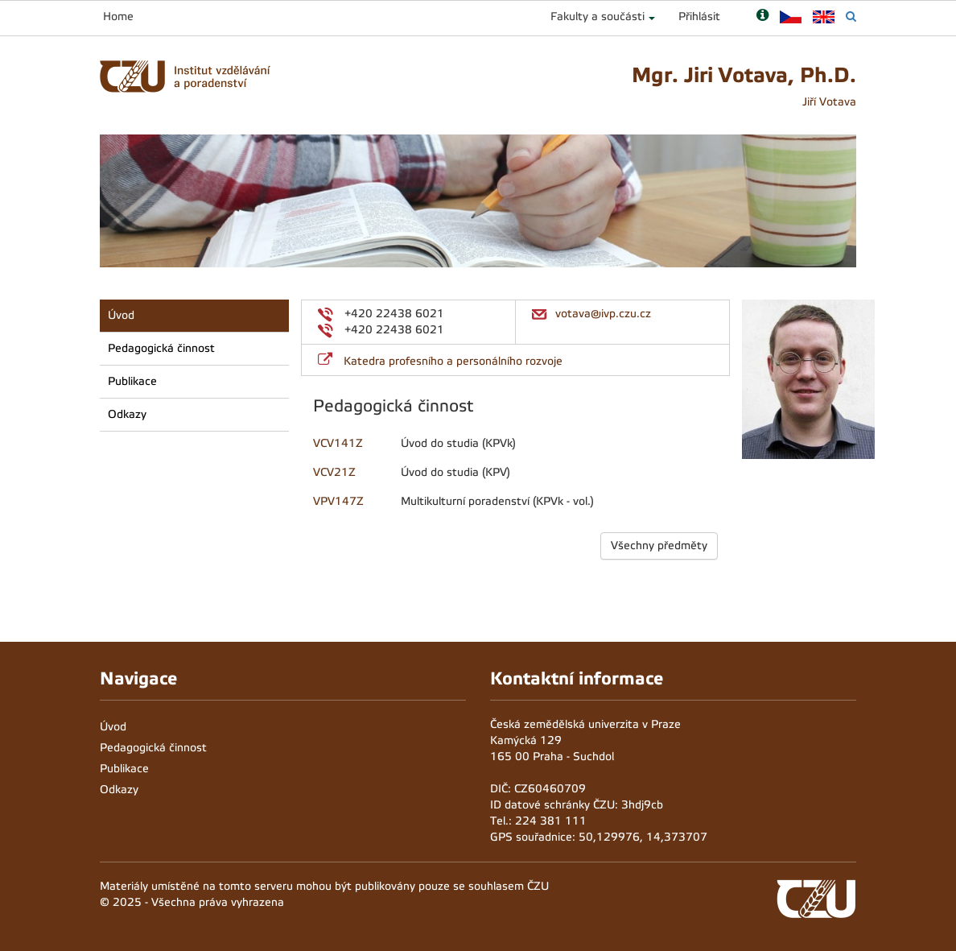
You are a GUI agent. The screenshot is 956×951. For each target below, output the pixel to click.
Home (118, 16)
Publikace (132, 381)
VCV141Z (338, 443)
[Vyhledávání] (851, 16)
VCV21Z (334, 472)
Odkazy (127, 414)
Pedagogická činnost (161, 348)
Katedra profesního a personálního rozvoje (453, 361)
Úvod (121, 315)
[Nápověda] (762, 16)
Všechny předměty (659, 546)
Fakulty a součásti (597, 16)
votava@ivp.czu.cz (603, 314)
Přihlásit (699, 16)
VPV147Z (338, 501)
